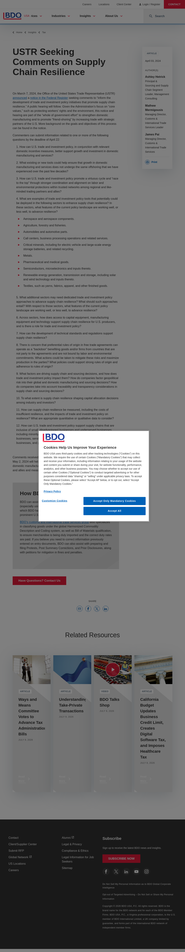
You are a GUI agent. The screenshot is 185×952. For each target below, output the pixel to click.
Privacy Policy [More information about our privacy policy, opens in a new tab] (52, 491)
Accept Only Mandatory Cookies (114, 500)
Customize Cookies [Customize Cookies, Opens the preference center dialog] (54, 500)
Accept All (114, 510)
